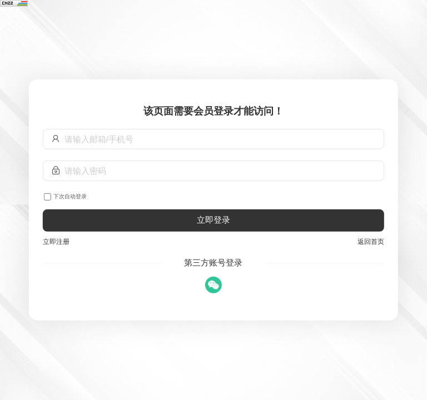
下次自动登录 (70, 196)
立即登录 (213, 219)
